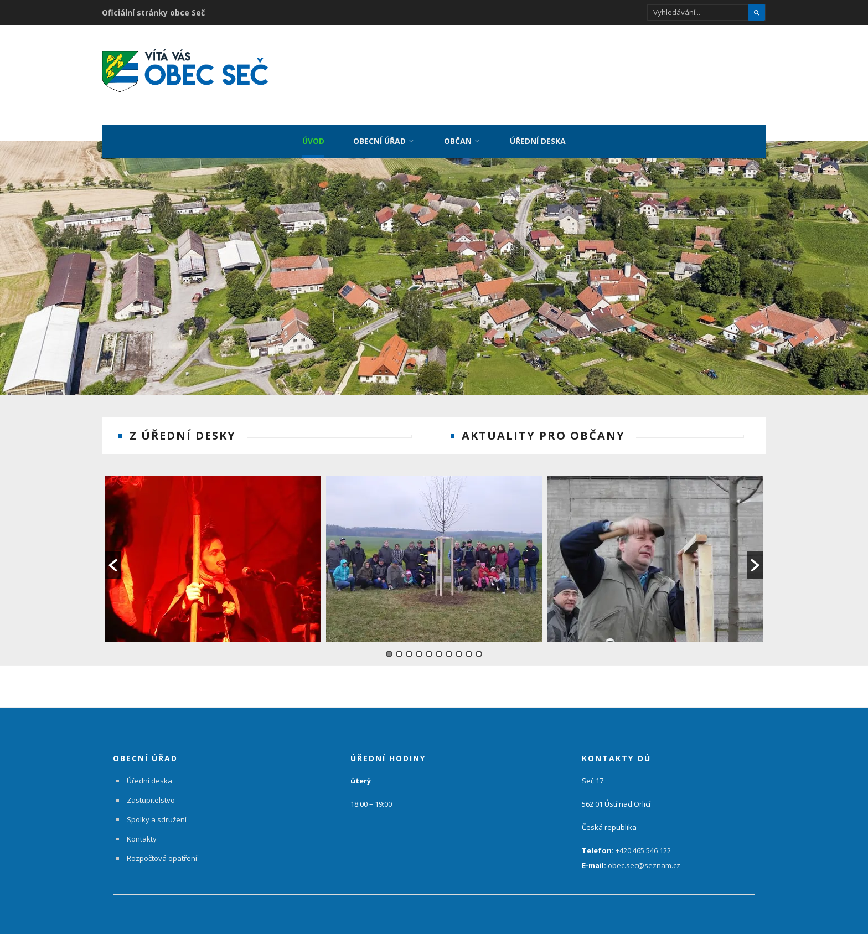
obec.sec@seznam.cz (644, 855)
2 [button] (399, 643)
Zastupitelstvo (151, 789)
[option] (212, 549)
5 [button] (429, 643)
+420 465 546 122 (643, 840)
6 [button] (439, 643)
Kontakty (142, 828)
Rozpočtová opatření (162, 848)
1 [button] (389, 643)
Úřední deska (538, 140)
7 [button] (449, 643)
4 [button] (419, 643)
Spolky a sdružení (157, 809)
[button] (113, 555)
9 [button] (469, 643)
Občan (458, 140)
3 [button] (409, 643)
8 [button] (459, 643)
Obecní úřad (379, 140)
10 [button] (479, 643)
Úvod (313, 140)
